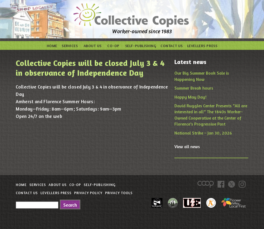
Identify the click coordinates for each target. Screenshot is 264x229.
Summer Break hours (193, 88)
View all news (187, 146)
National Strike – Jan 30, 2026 (203, 133)
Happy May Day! (190, 97)
